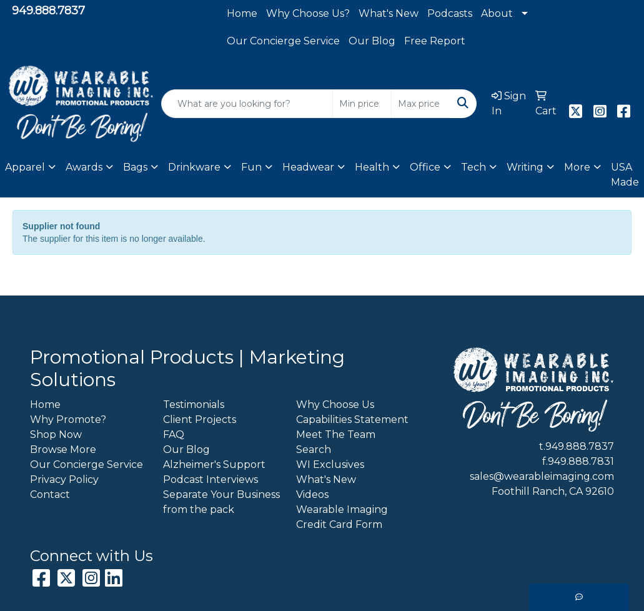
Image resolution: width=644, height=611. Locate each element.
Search (313, 449)
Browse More (63, 449)
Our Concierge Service (283, 41)
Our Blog (372, 41)
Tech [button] (473, 167)
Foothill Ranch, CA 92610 (553, 491)
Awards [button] (84, 167)
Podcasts (449, 13)
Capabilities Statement (352, 419)
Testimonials (193, 404)
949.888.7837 (48, 10)
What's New (389, 13)
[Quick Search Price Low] (362, 103)
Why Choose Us (335, 404)
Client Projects (199, 419)
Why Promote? (68, 419)
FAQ (173, 434)
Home (242, 13)
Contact (50, 494)
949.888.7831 (581, 461)
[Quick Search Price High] (420, 103)
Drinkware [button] (194, 167)
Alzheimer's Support (214, 464)
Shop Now (56, 434)
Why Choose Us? (308, 13)
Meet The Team (335, 434)
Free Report (434, 41)
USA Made (625, 174)
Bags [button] (135, 167)
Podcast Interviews (210, 479)
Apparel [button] (25, 167)
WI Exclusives (330, 464)
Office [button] (425, 167)
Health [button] (372, 167)
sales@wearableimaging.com (542, 476)
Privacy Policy (64, 479)
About (497, 13)
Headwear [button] (308, 167)
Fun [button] (251, 167)
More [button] (577, 167)
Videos (312, 494)
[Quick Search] (247, 103)
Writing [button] (525, 167)
